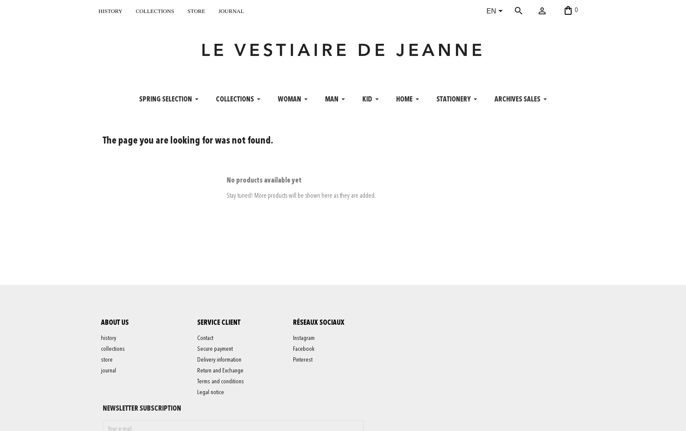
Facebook (305, 354)
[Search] (531, 11)
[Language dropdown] (496, 12)
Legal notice (211, 397)
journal (231, 10)
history (110, 10)
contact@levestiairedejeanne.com (473, 420)
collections (155, 10)
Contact (206, 343)
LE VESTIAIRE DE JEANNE (343, 53)
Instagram (305, 343)
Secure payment (216, 354)
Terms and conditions (221, 386)
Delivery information (220, 365)
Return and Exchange (221, 375)
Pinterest (304, 365)
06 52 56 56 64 (543, 420)
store (196, 10)
